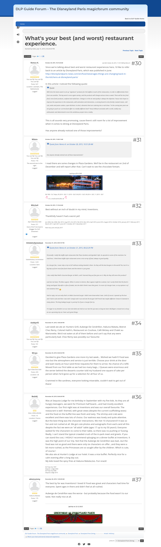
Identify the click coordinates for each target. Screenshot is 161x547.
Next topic (139, 51)
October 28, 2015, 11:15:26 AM (54, 205)
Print (141, 56)
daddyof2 (35, 322)
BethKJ (35, 396)
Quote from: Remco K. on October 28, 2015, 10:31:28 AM (71, 144)
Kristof (106, 533)
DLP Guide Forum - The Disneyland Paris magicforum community (72, 9)
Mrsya (34, 353)
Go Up (26, 528)
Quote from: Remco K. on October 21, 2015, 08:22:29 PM (71, 248)
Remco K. (35, 63)
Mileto (34, 139)
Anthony (111, 533)
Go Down (27, 56)
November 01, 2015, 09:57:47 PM (54, 243)
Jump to (111, 541)
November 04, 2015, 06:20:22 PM (54, 353)
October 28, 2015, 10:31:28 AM (54, 63)
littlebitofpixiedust (34, 243)
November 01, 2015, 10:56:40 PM (54, 322)
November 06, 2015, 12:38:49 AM (55, 479)
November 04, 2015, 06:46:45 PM (54, 396)
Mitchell (34, 205)
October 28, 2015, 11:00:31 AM (54, 139)
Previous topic (128, 51)
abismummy (34, 479)
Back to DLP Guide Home (134, 19)
